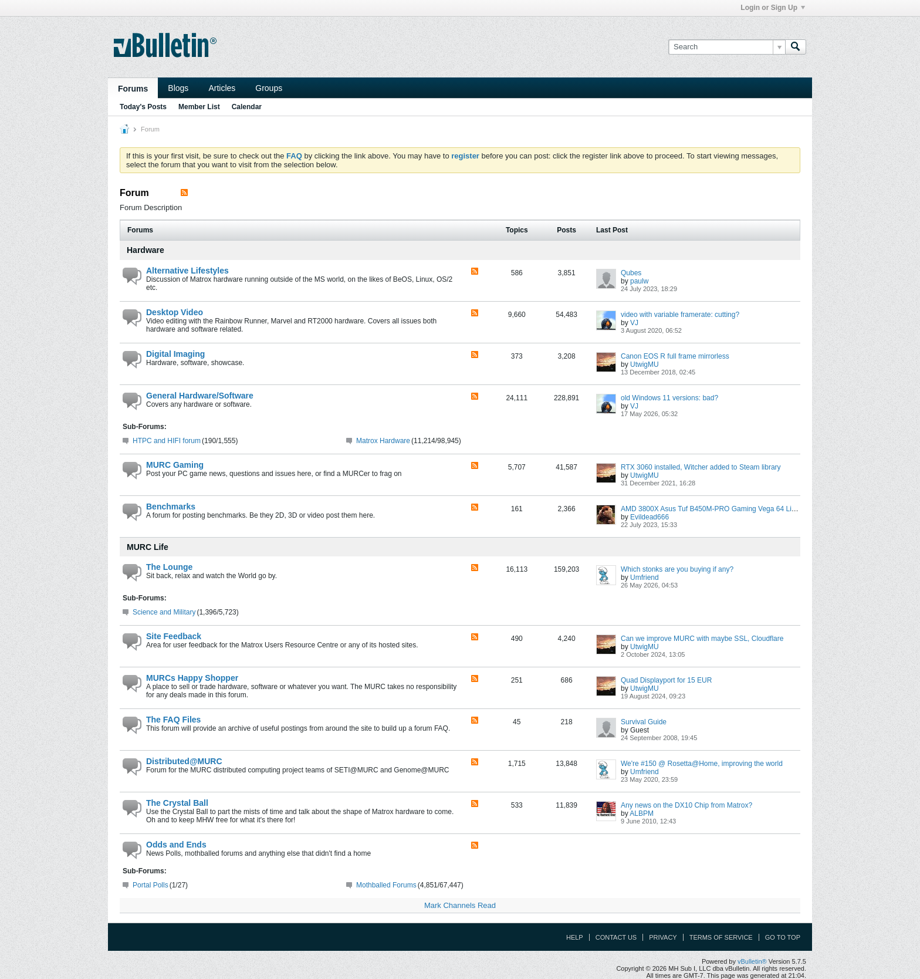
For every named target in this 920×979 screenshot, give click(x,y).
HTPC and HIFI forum (167, 441)
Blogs (178, 88)
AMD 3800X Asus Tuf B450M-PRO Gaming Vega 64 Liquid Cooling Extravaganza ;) (751, 509)
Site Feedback (173, 636)
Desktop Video (174, 312)
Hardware (145, 250)
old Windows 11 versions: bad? (669, 398)
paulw (639, 281)
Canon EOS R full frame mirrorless (675, 356)
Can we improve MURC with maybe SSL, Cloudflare (702, 638)
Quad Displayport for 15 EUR (666, 680)
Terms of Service (721, 937)
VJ (634, 323)
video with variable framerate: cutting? (680, 314)
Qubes (631, 273)
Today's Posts (143, 107)
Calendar (247, 107)
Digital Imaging (175, 354)
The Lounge (169, 567)
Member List (199, 107)
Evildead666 (649, 517)
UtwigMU (644, 364)
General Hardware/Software (199, 395)
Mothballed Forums (386, 885)
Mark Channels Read (460, 905)
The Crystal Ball (177, 803)
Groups (268, 88)
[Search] (726, 47)
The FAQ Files (173, 719)
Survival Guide (644, 722)
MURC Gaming (175, 465)
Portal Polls (150, 885)
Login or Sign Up (772, 8)
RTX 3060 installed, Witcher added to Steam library (701, 467)
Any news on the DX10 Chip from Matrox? (686, 805)
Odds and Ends (176, 844)
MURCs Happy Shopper (192, 678)
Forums (133, 88)
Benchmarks (170, 506)
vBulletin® (752, 961)
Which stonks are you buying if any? (677, 569)
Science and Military (164, 612)
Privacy (663, 937)
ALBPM (642, 813)
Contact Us (616, 937)
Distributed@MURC (184, 761)
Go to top (782, 937)
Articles (221, 88)
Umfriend (644, 577)
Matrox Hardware (383, 441)
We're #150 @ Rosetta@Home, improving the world (702, 763)
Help (574, 937)
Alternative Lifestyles (187, 270)
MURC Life (147, 547)
